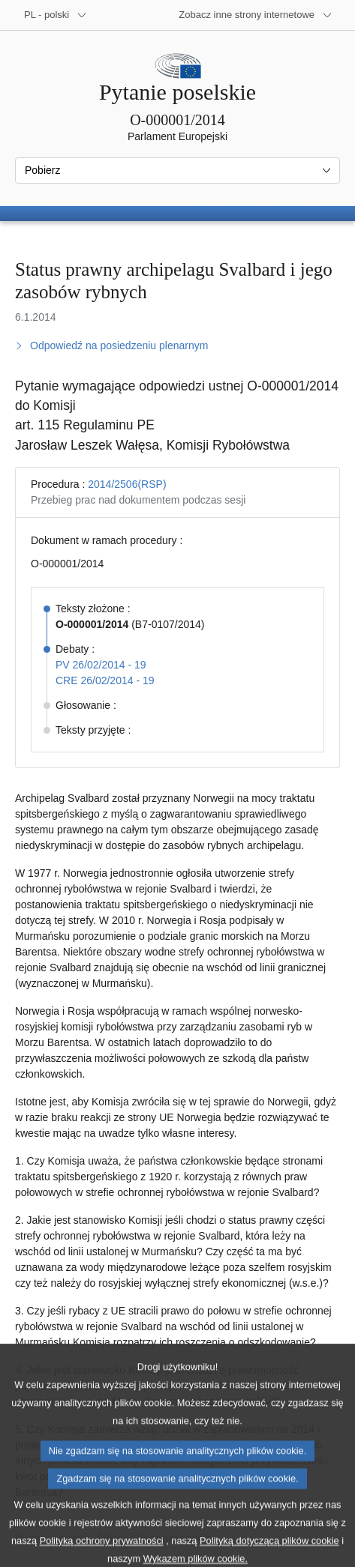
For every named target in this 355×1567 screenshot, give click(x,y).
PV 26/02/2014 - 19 (101, 665)
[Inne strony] (255, 15)
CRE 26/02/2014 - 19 (105, 680)
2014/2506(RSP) (127, 484)
